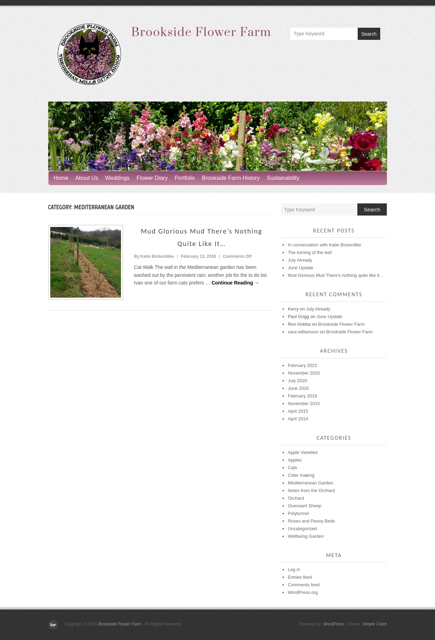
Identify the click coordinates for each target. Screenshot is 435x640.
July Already (300, 260)
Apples (295, 460)
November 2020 (304, 373)
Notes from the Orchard (311, 490)
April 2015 (298, 411)
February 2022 (302, 365)
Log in (294, 569)
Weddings (117, 178)
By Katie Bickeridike (154, 256)
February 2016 (302, 395)
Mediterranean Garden (310, 482)
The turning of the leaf (309, 252)
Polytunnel (298, 513)
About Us (86, 178)
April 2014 (298, 418)
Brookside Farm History (231, 178)
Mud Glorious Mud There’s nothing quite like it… (336, 275)
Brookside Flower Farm (201, 32)
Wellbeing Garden (306, 536)
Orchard (296, 498)
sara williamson (303, 331)
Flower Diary (152, 178)
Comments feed (304, 584)
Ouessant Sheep (304, 505)
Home (61, 178)
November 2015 (304, 403)
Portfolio (185, 178)
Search (368, 34)
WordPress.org (302, 592)
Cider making (301, 475)
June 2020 (298, 388)
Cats (292, 467)
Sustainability (283, 178)
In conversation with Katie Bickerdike (324, 244)
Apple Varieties (302, 452)
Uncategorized (302, 528)
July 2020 (297, 380)
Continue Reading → (235, 283)
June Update (300, 267)
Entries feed (300, 577)
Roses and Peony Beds (311, 521)
